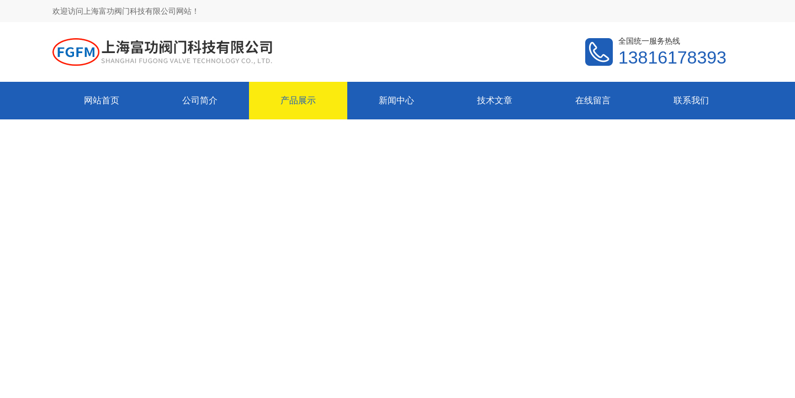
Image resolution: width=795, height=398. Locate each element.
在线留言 (593, 100)
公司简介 (200, 100)
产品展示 (298, 100)
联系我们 (691, 100)
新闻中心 (396, 100)
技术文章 (494, 100)
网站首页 (101, 100)
